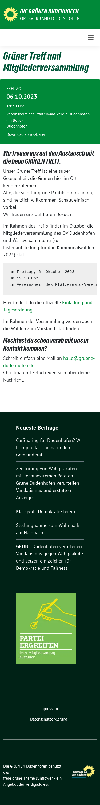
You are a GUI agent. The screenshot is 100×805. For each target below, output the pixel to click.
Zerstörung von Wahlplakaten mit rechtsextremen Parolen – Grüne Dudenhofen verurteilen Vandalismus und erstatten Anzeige (47, 482)
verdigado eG (36, 784)
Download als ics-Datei (25, 134)
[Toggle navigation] (91, 37)
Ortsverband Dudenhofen (50, 18)
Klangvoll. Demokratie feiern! (46, 511)
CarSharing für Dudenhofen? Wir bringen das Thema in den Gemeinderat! (49, 447)
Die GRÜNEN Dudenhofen (49, 11)
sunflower (44, 778)
